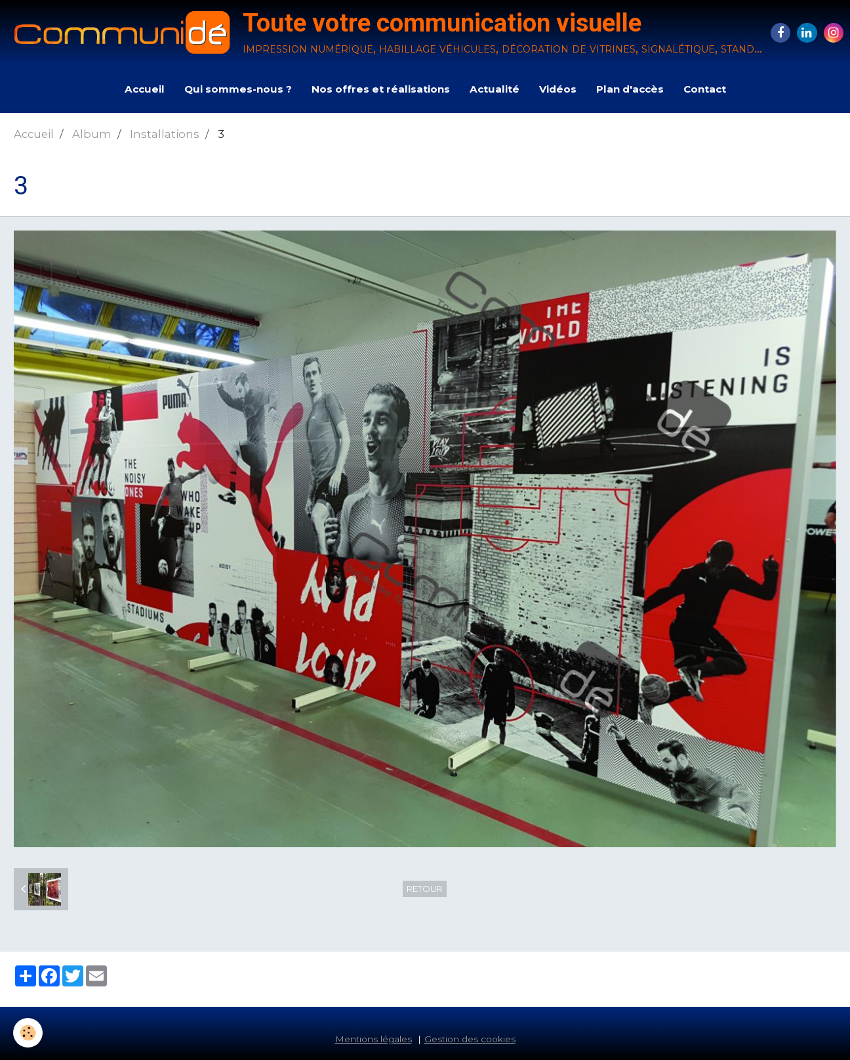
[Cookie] (28, 1033)
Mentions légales (373, 1039)
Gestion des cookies (470, 1039)
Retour (425, 889)
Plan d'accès (630, 89)
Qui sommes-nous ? (238, 89)
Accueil (145, 89)
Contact (704, 89)
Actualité (494, 89)
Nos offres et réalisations (381, 89)
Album (91, 134)
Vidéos (558, 89)
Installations (164, 134)
